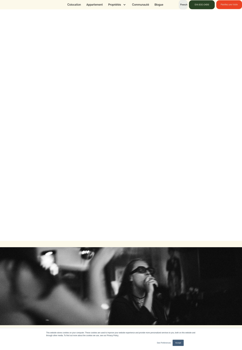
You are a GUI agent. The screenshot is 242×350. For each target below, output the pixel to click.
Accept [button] (178, 343)
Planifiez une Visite (229, 4)
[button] (116, 4)
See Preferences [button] (164, 343)
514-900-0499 (202, 4)
